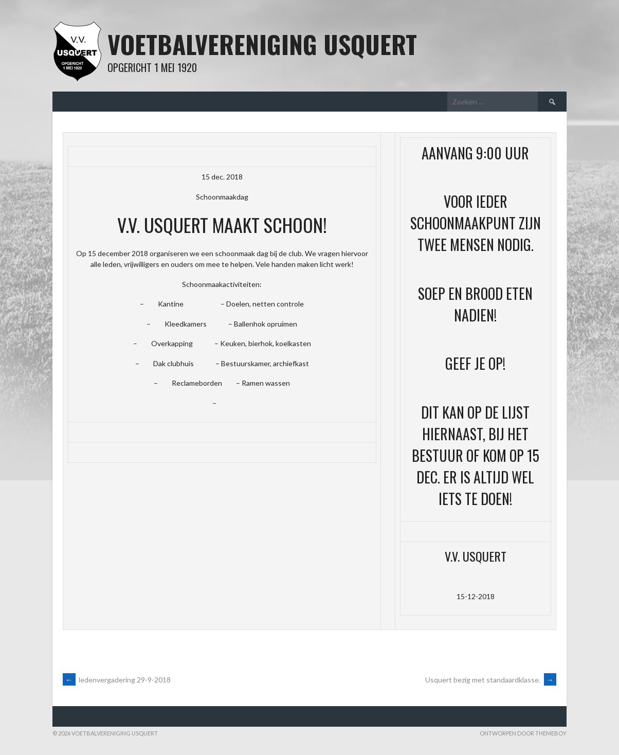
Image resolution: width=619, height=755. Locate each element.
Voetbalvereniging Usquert (262, 44)
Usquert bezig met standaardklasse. (490, 679)
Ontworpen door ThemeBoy (523, 733)
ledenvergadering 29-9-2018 (117, 679)
